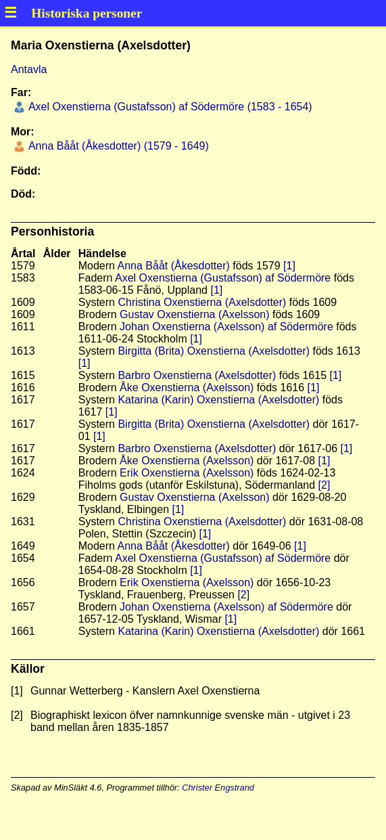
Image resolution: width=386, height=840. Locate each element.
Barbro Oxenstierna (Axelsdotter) (197, 375)
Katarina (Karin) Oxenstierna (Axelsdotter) (218, 399)
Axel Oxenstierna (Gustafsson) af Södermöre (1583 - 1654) (169, 106)
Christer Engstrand (218, 787)
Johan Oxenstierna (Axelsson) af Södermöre (226, 326)
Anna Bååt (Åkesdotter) (174, 265)
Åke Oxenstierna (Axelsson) (187, 387)
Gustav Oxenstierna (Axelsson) (194, 314)
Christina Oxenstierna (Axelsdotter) (202, 302)
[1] (289, 265)
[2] (324, 485)
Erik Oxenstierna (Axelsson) (187, 473)
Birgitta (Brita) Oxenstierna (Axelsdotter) (214, 351)
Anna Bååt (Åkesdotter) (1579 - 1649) (117, 146)
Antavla (29, 69)
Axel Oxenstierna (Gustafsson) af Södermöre (223, 278)
